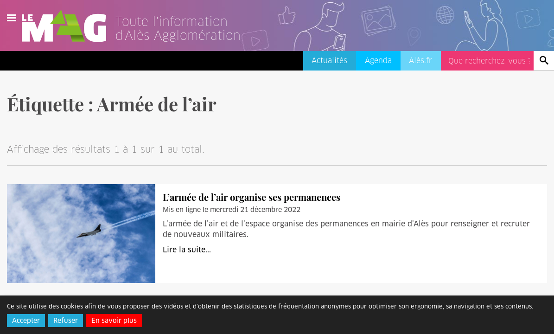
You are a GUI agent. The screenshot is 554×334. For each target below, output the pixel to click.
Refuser (65, 320)
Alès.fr (420, 60)
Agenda (378, 60)
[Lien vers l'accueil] (189, 39)
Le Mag (68, 26)
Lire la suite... (187, 250)
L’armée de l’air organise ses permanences (251, 197)
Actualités (329, 60)
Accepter (26, 320)
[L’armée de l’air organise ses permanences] (81, 233)
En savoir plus (114, 320)
